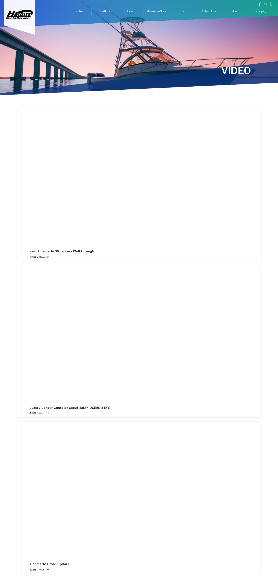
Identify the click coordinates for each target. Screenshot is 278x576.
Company (261, 11)
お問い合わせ (265, 4)
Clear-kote (135, 545)
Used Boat (104, 11)
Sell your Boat (209, 11)
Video (235, 11)
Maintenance (121, 545)
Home (81, 554)
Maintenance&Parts (157, 11)
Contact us (175, 554)
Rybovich (142, 531)
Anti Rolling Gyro (153, 545)
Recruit (162, 554)
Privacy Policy (190, 554)
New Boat (78, 11)
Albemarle (119, 531)
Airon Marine (104, 531)
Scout (131, 531)
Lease (183, 11)
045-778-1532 (271, 4)
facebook (260, 4)
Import (130, 11)
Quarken (154, 531)
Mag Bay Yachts (170, 531)
